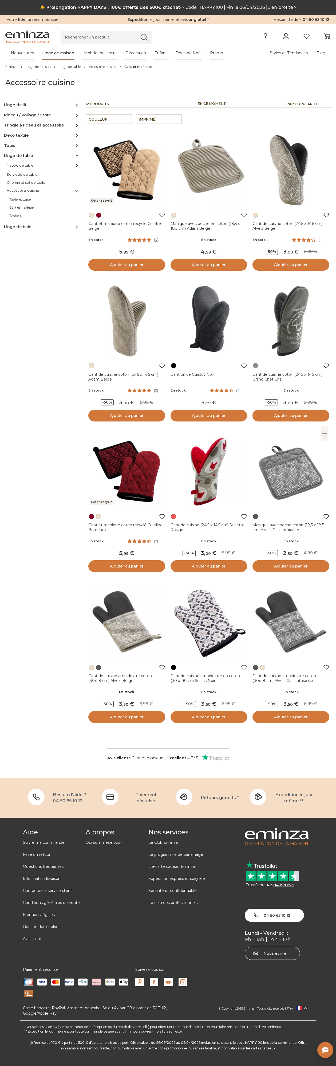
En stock (96, 240)
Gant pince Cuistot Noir (192, 374)
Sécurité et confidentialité (172, 890)
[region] (168, 66)
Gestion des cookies (41, 926)
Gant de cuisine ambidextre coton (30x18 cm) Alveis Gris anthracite (284, 678)
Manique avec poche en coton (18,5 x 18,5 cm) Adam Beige (205, 226)
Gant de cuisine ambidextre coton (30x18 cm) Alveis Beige (120, 678)
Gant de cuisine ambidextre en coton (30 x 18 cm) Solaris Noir (205, 678)
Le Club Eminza (163, 842)
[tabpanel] (128, 53)
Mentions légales (39, 914)
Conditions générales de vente (51, 902)
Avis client (32, 938)
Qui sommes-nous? (104, 842)
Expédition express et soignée (176, 878)
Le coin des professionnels (172, 902)
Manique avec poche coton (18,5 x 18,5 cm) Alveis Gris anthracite (288, 527)
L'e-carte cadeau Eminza (171, 866)
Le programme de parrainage (175, 854)
